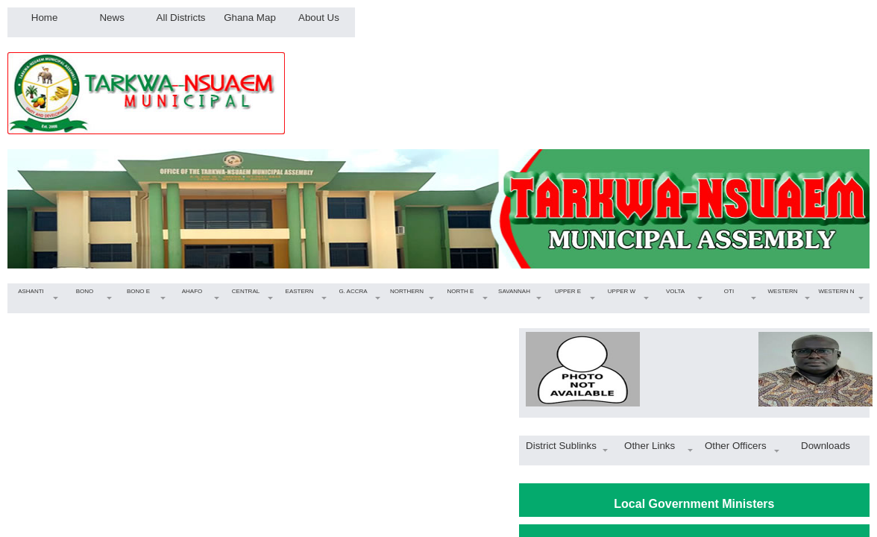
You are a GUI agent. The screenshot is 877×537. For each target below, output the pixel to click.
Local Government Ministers (694, 503)
